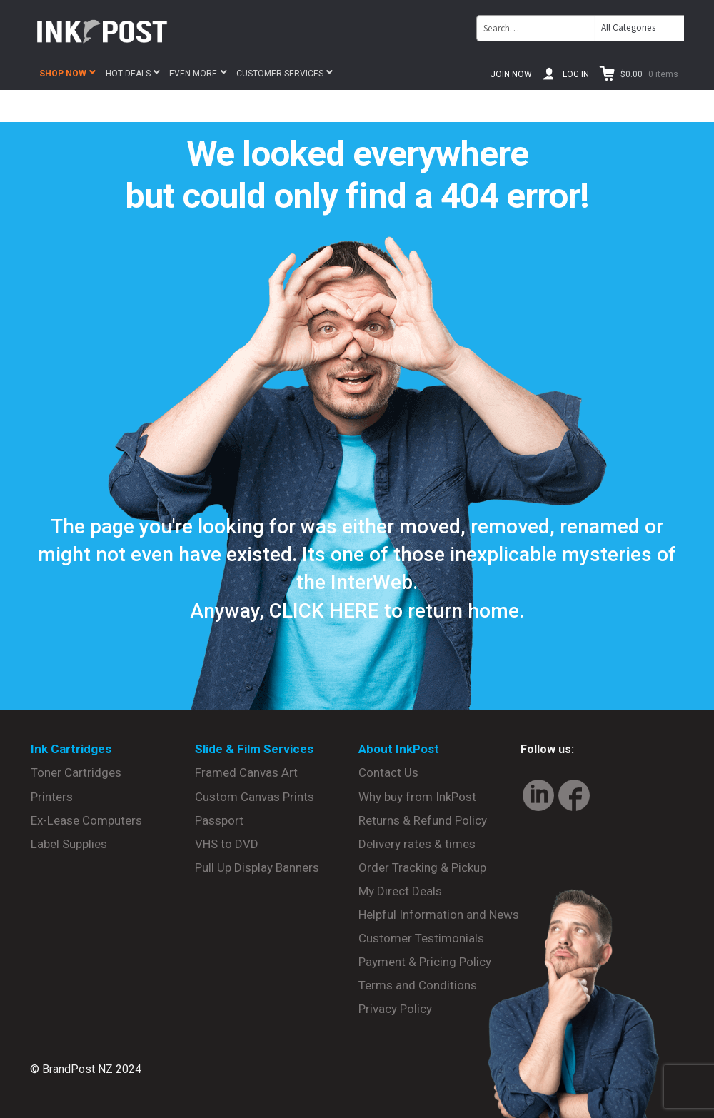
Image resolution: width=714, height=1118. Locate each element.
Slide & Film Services (254, 749)
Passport (219, 820)
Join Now (511, 74)
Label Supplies (69, 844)
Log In (576, 74)
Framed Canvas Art (246, 772)
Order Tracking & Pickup (422, 867)
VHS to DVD (226, 844)
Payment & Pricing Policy (424, 962)
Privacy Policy (395, 1009)
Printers (52, 797)
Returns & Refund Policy (422, 820)
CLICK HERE (324, 611)
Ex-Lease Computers (86, 820)
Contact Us (388, 772)
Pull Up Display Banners (257, 867)
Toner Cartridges (76, 772)
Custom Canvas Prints (254, 797)
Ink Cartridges (71, 749)
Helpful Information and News (438, 914)
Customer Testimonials (421, 938)
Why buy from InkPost (417, 797)
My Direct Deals (400, 891)
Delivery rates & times (417, 844)
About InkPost (398, 749)
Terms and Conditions (417, 985)
